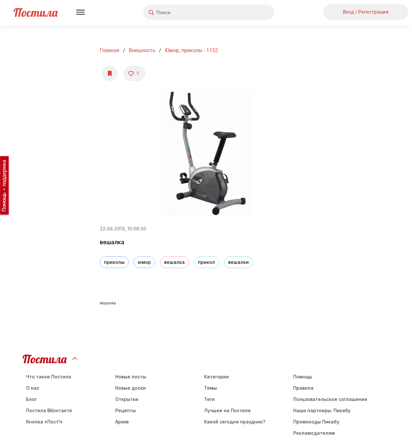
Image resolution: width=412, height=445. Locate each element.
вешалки (238, 262)
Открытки (126, 399)
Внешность (142, 50)
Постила (36, 12)
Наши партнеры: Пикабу (322, 410)
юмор (144, 262)
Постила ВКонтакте (49, 410)
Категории (216, 376)
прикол (206, 262)
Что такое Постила (48, 376)
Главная (109, 50)
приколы (114, 262)
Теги (209, 399)
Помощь (302, 376)
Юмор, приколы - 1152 (191, 50)
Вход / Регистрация (366, 11)
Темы (210, 388)
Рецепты (125, 410)
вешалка (174, 262)
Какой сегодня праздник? (234, 421)
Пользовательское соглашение (330, 399)
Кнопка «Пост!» (44, 421)
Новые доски (130, 388)
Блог (31, 399)
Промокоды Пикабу (316, 421)
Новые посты (130, 376)
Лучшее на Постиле (227, 410)
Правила (303, 388)
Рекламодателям (314, 433)
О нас (32, 388)
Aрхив (122, 421)
